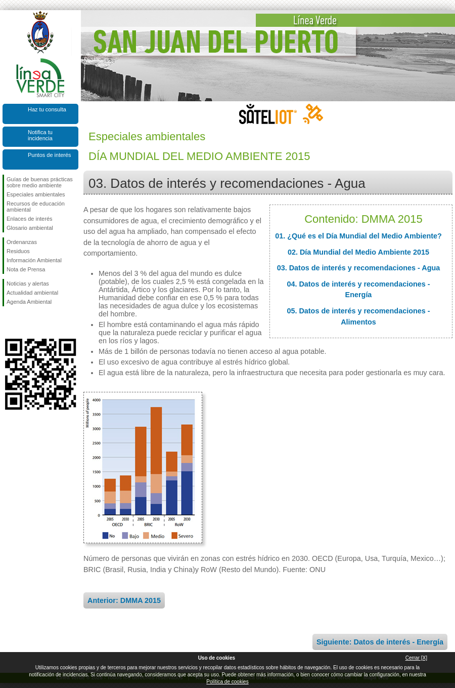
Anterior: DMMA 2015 (124, 600)
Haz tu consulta (47, 109)
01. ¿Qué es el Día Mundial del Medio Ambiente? (358, 236)
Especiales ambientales (36, 194)
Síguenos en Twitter (25, 322)
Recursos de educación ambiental (36, 206)
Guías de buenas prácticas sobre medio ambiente (40, 182)
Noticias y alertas (28, 283)
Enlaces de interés (30, 219)
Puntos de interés (49, 155)
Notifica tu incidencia (40, 135)
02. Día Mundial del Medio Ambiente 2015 (358, 252)
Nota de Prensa (26, 269)
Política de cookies (227, 681)
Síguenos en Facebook (9, 322)
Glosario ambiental (30, 228)
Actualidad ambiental (32, 293)
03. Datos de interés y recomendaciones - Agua (358, 268)
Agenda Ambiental (29, 302)
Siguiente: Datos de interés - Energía (379, 642)
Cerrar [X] (416, 658)
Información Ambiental (34, 260)
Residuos (18, 251)
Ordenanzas (22, 242)
